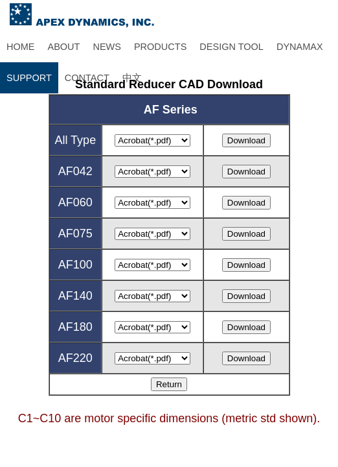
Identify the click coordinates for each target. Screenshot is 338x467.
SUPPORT (29, 78)
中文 (132, 78)
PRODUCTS (160, 47)
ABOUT (64, 47)
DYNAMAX (299, 47)
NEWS (107, 47)
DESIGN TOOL (231, 47)
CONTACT (87, 78)
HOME (20, 47)
